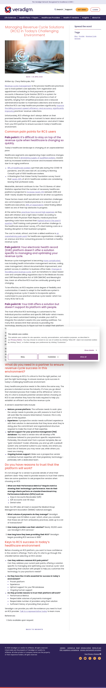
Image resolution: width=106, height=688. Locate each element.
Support (68, 9)
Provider (82, 36)
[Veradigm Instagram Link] (94, 658)
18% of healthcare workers (19, 168)
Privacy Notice (16, 340)
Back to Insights (34, 629)
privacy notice (86, 648)
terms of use (96, 648)
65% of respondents (34, 205)
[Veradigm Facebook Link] (99, 658)
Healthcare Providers (51, 17)
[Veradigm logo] (19, 9)
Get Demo (82, 10)
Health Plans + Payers (28, 17)
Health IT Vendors (71, 17)
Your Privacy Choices (91, 654)
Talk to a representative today (33, 611)
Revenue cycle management (18, 86)
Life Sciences (10, 17)
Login (95, 10)
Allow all (83, 357)
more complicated (51, 260)
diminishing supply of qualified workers (37, 158)
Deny (23, 357)
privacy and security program (90, 650)
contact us (71, 648)
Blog (76, 36)
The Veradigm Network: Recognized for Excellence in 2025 (53, 2)
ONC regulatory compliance (69, 650)
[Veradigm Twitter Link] (90, 658)
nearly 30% (17, 179)
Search (58, 9)
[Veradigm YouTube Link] (85, 658)
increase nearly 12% (35, 192)
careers (62, 648)
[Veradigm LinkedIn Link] (80, 658)
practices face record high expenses (37, 212)
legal (78, 648)
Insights (85, 17)
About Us (96, 17)
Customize (53, 357)
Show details (89, 350)
